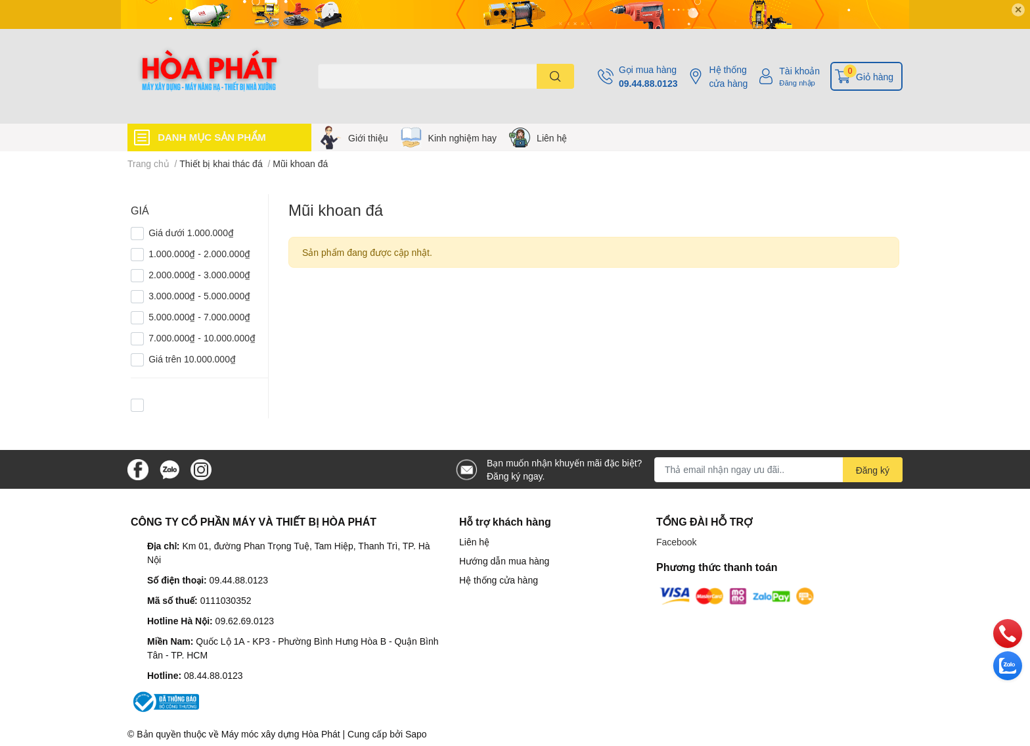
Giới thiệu (368, 137)
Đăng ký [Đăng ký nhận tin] (872, 470)
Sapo (416, 733)
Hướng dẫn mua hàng (504, 560)
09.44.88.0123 (648, 83)
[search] (555, 76)
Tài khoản (799, 70)
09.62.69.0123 (245, 620)
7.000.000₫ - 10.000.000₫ (202, 337)
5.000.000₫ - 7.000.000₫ (199, 316)
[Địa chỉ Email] (778, 469)
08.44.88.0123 (213, 675)
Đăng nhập (797, 82)
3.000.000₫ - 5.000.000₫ (199, 295)
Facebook (676, 541)
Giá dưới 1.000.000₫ (191, 232)
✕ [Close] (1018, 9)
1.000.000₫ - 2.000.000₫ (199, 253)
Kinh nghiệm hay (462, 137)
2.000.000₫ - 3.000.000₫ (199, 274)
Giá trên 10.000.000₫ (192, 358)
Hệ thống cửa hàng (728, 76)
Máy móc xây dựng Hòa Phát (280, 733)
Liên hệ (552, 137)
